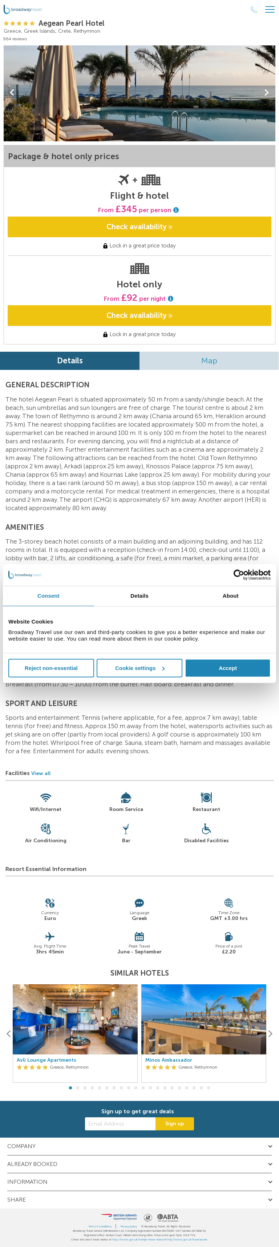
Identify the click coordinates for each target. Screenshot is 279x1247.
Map (209, 361)
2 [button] (77, 1088)
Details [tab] (139, 596)
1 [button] (70, 1088)
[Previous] (8, 1033)
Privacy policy (128, 1226)
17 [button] (186, 1088)
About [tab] (231, 596)
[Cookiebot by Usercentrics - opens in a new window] (239, 574)
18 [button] (194, 1088)
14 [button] (165, 1088)
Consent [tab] (48, 596)
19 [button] (201, 1088)
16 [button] (179, 1088)
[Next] (270, 1033)
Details (70, 361)
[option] (75, 1033)
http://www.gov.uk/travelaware (187, 1239)
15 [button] (172, 1088)
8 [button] (121, 1088)
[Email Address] (120, 1123)
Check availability (139, 226)
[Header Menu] (270, 9)
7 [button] (114, 1088)
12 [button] (150, 1088)
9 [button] (128, 1088)
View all (40, 773)
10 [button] (136, 1088)
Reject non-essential (51, 668)
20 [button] (208, 1088)
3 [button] (85, 1088)
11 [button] (143, 1088)
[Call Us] (254, 10)
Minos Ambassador (168, 1060)
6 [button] (106, 1088)
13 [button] (157, 1088)
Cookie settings (140, 668)
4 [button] (92, 1088)
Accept (228, 668)
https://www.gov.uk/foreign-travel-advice (138, 1239)
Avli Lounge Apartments (46, 1060)
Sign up (174, 1124)
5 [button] (99, 1088)
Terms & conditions (100, 1226)
